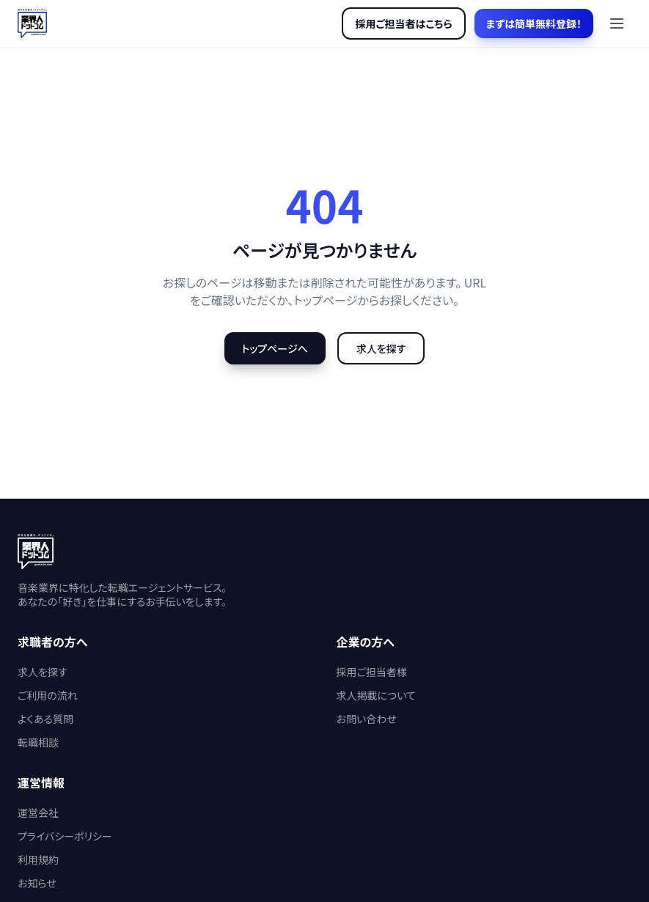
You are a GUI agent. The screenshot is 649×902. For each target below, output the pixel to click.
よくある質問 (45, 718)
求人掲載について (376, 695)
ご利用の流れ (48, 695)
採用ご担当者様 (372, 671)
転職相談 (38, 742)
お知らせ (37, 883)
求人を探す (381, 348)
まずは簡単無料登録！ (534, 23)
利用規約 (38, 859)
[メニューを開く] (616, 23)
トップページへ (275, 348)
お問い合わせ (367, 718)
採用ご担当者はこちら (403, 23)
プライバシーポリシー (65, 836)
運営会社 (38, 812)
